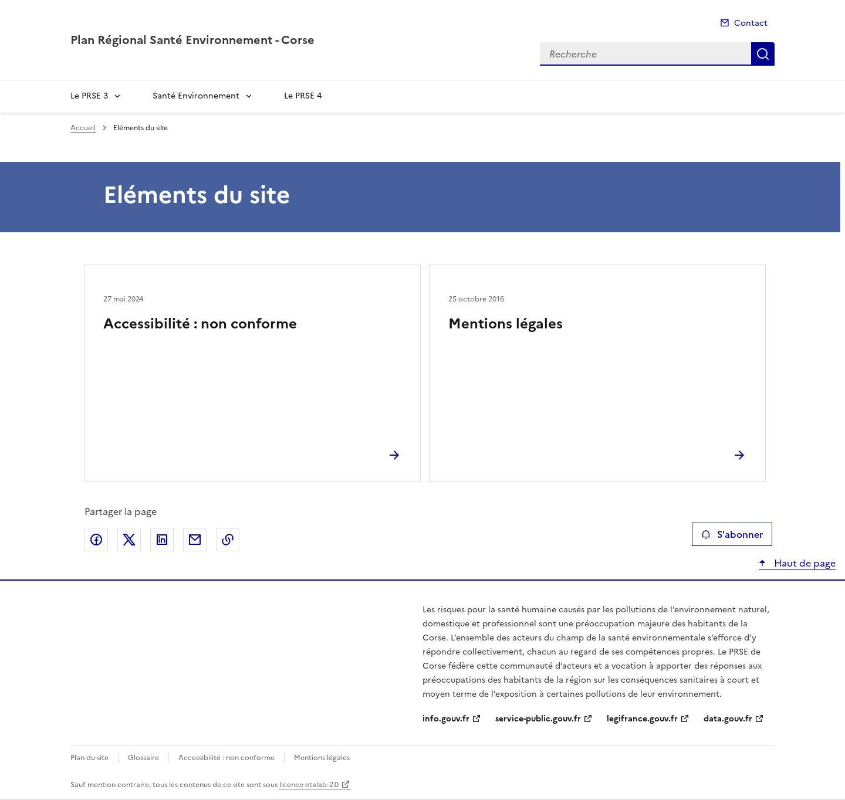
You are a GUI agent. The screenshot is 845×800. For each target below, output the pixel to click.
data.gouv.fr (728, 719)
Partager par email (195, 539)
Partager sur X (129, 539)
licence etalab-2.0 (309, 784)
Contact (751, 23)
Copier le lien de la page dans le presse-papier (227, 539)
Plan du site (89, 757)
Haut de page (804, 563)
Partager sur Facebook (96, 539)
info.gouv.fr (445, 719)
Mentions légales (505, 323)
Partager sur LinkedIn (162, 539)
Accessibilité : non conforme (200, 323)
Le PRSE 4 (303, 96)
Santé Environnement (196, 96)
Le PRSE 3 (89, 96)
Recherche (763, 54)
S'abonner (732, 534)
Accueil (83, 128)
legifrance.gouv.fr (642, 719)
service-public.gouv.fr (538, 719)
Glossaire (143, 757)
